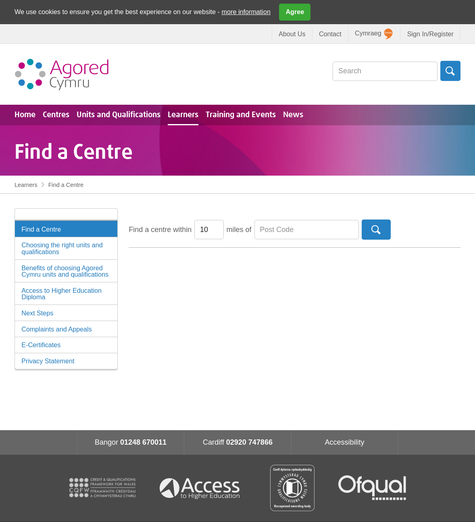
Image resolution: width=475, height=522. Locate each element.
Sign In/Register (430, 33)
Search (450, 71)
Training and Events (241, 115)
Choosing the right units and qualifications (62, 248)
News (293, 115)
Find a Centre (41, 229)
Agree (294, 11)
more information (246, 11)
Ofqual (372, 487)
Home (25, 115)
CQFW (102, 487)
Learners (183, 115)
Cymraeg (374, 33)
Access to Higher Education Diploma (61, 293)
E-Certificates (40, 344)
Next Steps (37, 313)
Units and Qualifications (118, 115)
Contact (330, 33)
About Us (292, 33)
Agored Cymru (62, 74)
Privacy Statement (47, 361)
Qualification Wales (292, 488)
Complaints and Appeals (56, 329)
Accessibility (344, 442)
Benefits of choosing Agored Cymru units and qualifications (64, 271)
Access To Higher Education (203, 488)
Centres (56, 115)
